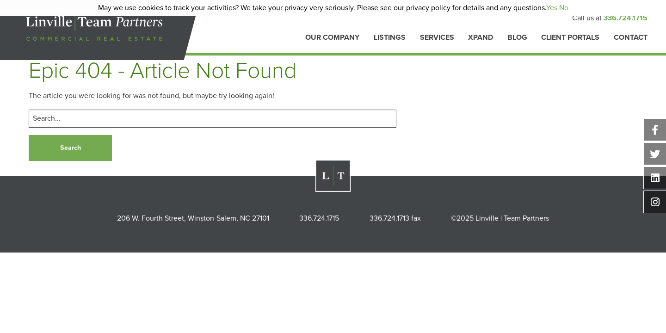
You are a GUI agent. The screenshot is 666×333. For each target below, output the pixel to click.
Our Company (332, 38)
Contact (631, 38)
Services (437, 38)
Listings (390, 38)
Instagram (655, 202)
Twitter (655, 154)
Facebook (655, 130)
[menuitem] (332, 42)
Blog (517, 38)
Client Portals (570, 38)
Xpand (480, 38)
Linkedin (655, 178)
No (563, 7)
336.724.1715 (626, 18)
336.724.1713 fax (395, 218)
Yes (551, 7)
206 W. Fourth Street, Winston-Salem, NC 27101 (193, 218)
